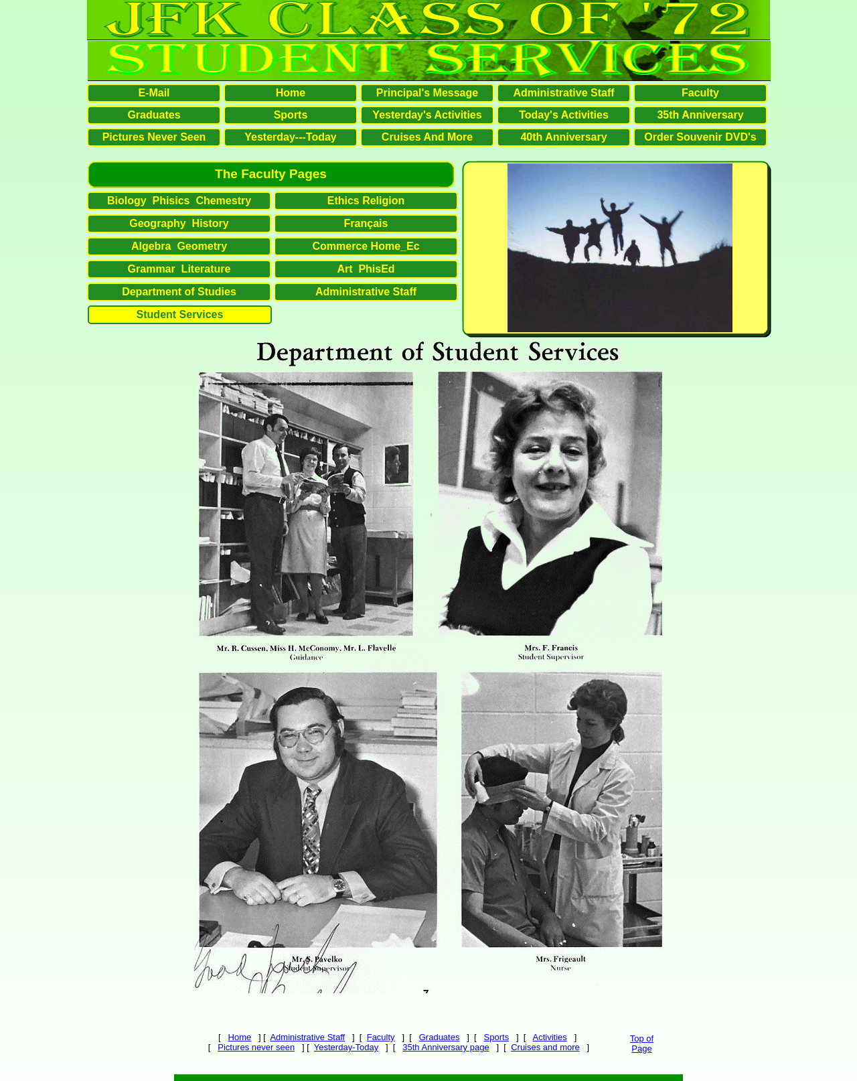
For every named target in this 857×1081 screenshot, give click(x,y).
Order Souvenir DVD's (700, 137)
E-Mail (153, 92)
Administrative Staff (307, 1037)
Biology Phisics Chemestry (179, 200)
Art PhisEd (365, 269)
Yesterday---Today (290, 137)
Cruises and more (545, 1047)
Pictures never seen (256, 1047)
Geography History (178, 223)
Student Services (180, 314)
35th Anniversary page (445, 1047)
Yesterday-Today (346, 1047)
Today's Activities (564, 115)
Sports (497, 1037)
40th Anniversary (563, 137)
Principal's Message (427, 92)
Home (240, 1037)
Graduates (439, 1037)
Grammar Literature (179, 269)
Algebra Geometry (179, 246)
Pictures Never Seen (154, 137)
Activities (550, 1037)
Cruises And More (427, 137)
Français (366, 223)
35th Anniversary (700, 115)
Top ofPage (641, 1043)
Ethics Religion (366, 200)
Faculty (381, 1037)
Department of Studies (179, 291)
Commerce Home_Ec (365, 246)
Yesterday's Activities (426, 115)
